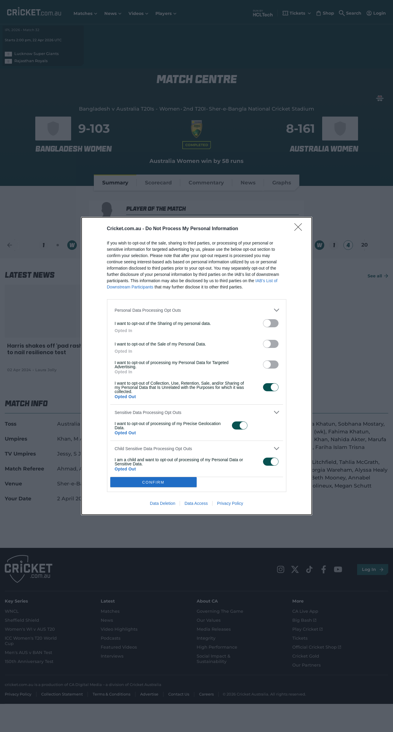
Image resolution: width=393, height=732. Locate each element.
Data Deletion (162, 503)
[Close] (300, 229)
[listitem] (197, 310)
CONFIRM (153, 482)
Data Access (196, 503)
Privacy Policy (230, 503)
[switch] (271, 323)
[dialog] (197, 366)
